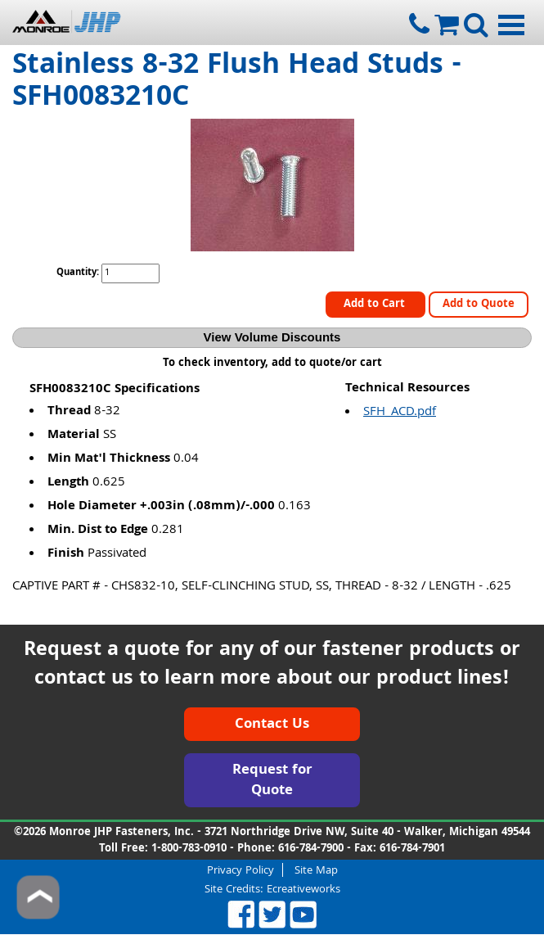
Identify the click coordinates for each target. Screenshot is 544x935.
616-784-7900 (311, 849)
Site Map (316, 870)
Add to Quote (479, 305)
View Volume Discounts (272, 337)
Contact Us (272, 725)
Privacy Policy (240, 870)
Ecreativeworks (303, 890)
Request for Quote (272, 781)
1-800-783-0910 (189, 849)
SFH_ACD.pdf (399, 412)
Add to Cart (376, 305)
